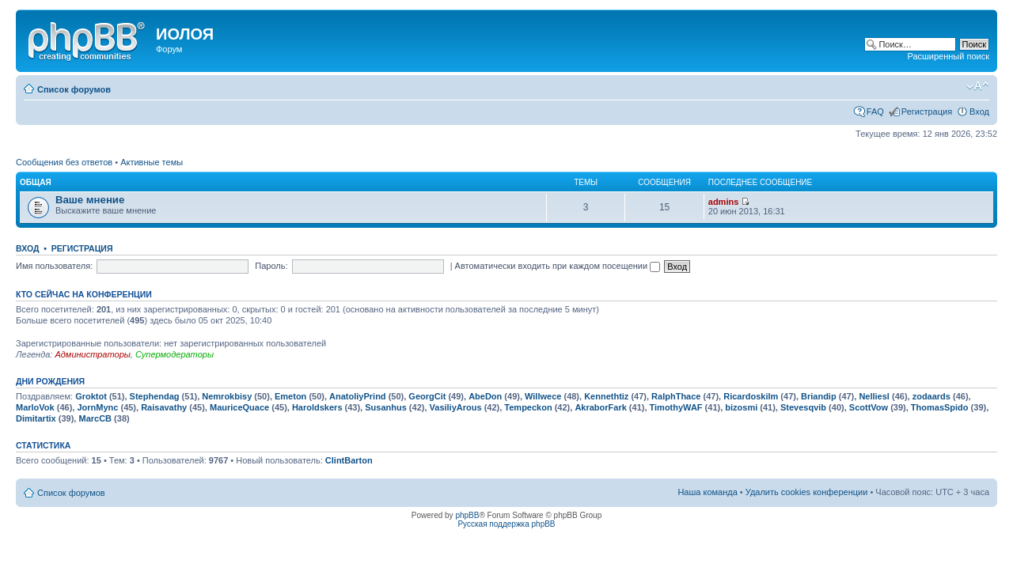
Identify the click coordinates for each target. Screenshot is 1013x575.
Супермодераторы (174, 354)
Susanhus (386, 407)
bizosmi (741, 407)
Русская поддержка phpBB (506, 524)
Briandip (819, 396)
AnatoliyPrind (357, 396)
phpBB (467, 515)
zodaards (931, 396)
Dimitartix (36, 418)
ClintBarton (349, 460)
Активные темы (151, 162)
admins (723, 201)
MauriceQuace (239, 407)
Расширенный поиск (948, 56)
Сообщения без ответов (64, 162)
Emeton (290, 396)
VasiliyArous (456, 407)
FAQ (875, 111)
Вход (979, 111)
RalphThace (675, 396)
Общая (35, 182)
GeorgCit (427, 396)
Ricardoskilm (750, 396)
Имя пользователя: (54, 265)
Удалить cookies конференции (807, 492)
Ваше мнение (89, 200)
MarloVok (35, 407)
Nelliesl (874, 396)
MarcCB (95, 418)
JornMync (97, 407)
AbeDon (485, 396)
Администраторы (92, 354)
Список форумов (74, 89)
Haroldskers (317, 407)
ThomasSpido (940, 407)
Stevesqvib (803, 407)
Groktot (91, 396)
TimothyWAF (676, 407)
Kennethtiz (606, 396)
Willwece (543, 396)
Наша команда (707, 492)
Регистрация (926, 111)
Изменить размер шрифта (977, 86)
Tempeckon (528, 407)
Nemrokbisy (227, 396)
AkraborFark (600, 407)
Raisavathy (164, 407)
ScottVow (868, 407)
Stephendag (155, 396)
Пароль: (271, 265)
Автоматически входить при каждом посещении (558, 265)
